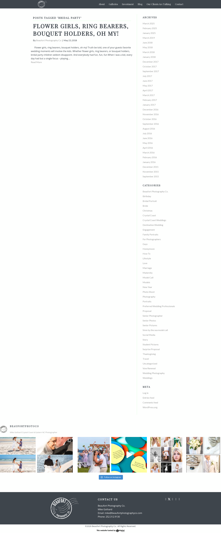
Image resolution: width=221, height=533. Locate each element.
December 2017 (150, 61)
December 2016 (150, 109)
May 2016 (148, 143)
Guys (145, 244)
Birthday (147, 196)
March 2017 (149, 95)
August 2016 (149, 128)
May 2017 (148, 85)
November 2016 (151, 114)
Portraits (147, 301)
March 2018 (149, 52)
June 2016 (148, 138)
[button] (165, 499)
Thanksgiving (149, 354)
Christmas (148, 210)
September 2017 (151, 71)
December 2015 (150, 166)
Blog (140, 4)
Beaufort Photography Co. (155, 191)
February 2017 (150, 100)
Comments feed (150, 402)
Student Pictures (151, 344)
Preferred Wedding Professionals (159, 306)
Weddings (148, 378)
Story (145, 339)
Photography (149, 296)
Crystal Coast (149, 215)
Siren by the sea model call (155, 330)
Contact (179, 4)
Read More (36, 62)
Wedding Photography (154, 373)
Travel (146, 358)
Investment (128, 4)
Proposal (147, 311)
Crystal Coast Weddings (154, 220)
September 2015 (151, 176)
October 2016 (150, 119)
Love (145, 263)
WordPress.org (150, 407)
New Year (147, 287)
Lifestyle (147, 258)
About (102, 4)
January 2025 (149, 33)
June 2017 (148, 80)
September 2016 (151, 123)
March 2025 (149, 23)
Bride (145, 205)
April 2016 (148, 147)
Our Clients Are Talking (159, 4)
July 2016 (147, 133)
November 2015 (151, 171)
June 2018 (148, 42)
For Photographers (152, 239)
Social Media (149, 334)
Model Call (148, 277)
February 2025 (150, 28)
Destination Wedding (153, 225)
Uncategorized (150, 363)
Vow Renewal (149, 368)
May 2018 (148, 47)
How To (146, 253)
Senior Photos (149, 320)
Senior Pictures (150, 325)
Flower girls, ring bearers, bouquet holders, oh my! (81, 29)
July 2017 (147, 76)
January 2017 (149, 104)
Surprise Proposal (151, 349)
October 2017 (150, 66)
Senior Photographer (153, 315)
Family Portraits (150, 234)
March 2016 (149, 152)
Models (146, 282)
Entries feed (148, 397)
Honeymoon (149, 248)
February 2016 (150, 157)
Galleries (113, 4)
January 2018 (149, 57)
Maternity (148, 272)
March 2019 (149, 37)
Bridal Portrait (150, 201)
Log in (145, 393)
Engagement (149, 229)
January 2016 (149, 162)
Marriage (147, 268)
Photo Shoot (149, 291)
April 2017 (148, 90)
